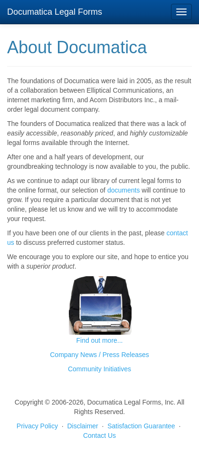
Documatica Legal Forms (54, 12)
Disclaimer (82, 426)
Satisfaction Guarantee (141, 426)
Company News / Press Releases (99, 354)
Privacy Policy (37, 426)
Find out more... (99, 340)
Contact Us (99, 435)
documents (123, 190)
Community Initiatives (99, 369)
